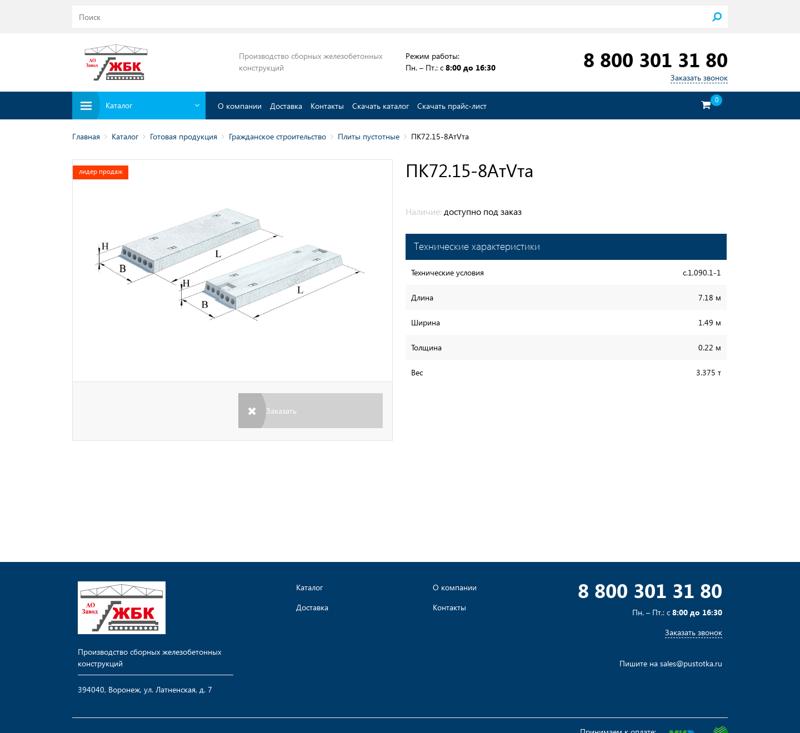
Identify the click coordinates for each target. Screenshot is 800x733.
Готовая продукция (183, 136)
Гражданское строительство (277, 136)
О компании (240, 106)
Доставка (286, 106)
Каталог (125, 136)
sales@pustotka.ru (691, 663)
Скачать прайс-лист (452, 106)
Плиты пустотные (368, 136)
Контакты (327, 106)
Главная (86, 136)
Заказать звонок (699, 77)
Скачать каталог (380, 106)
